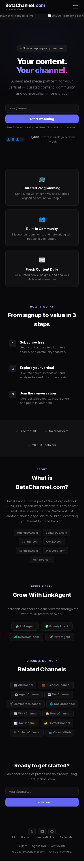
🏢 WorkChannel (25, 713)
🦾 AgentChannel (27, 694)
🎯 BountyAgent (56, 626)
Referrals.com (28, 550)
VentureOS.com (56, 532)
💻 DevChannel (58, 694)
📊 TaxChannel (24, 723)
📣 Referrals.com (26, 637)
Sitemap (25, 837)
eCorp (23, 846)
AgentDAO (39, 846)
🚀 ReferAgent (60, 637)
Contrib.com (30, 541)
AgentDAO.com (27, 532)
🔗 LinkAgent (25, 626)
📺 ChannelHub (60, 732)
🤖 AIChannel (23, 685)
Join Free (42, 802)
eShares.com (42, 559)
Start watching (42, 119)
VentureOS (57, 846)
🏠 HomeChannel (58, 713)
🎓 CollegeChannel (26, 732)
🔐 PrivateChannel (57, 723)
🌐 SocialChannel (62, 704)
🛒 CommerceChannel (25, 704)
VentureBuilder (46, 837)
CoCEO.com (54, 541)
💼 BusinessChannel (55, 685)
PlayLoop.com (55, 550)
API (14, 837)
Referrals (66, 837)
